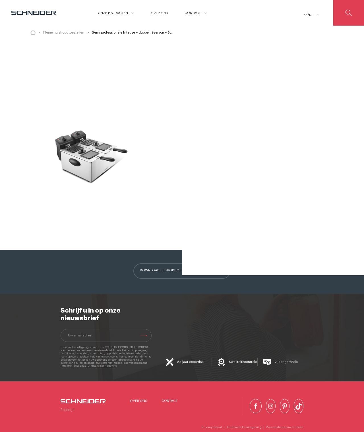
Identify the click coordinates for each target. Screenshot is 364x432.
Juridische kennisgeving (244, 427)
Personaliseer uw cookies (284, 427)
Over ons (138, 400)
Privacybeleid (212, 427)
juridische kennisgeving (102, 366)
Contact (170, 400)
